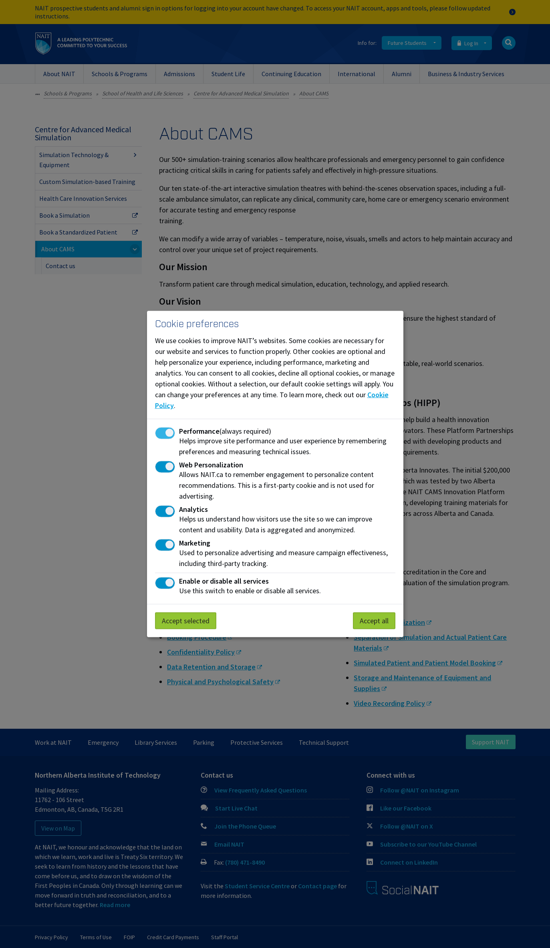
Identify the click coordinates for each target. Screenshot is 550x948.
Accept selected (186, 620)
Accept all (374, 620)
